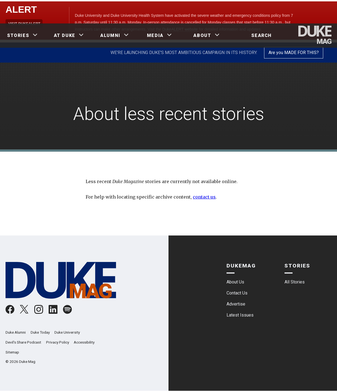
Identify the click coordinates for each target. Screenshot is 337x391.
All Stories (295, 282)
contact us (204, 197)
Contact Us (237, 293)
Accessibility (84, 342)
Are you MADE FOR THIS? (293, 52)
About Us (235, 282)
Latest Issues (240, 315)
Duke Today (40, 332)
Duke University (67, 332)
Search (261, 35)
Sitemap (12, 352)
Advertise (236, 304)
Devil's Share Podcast (23, 342)
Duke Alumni (16, 332)
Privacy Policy (57, 342)
